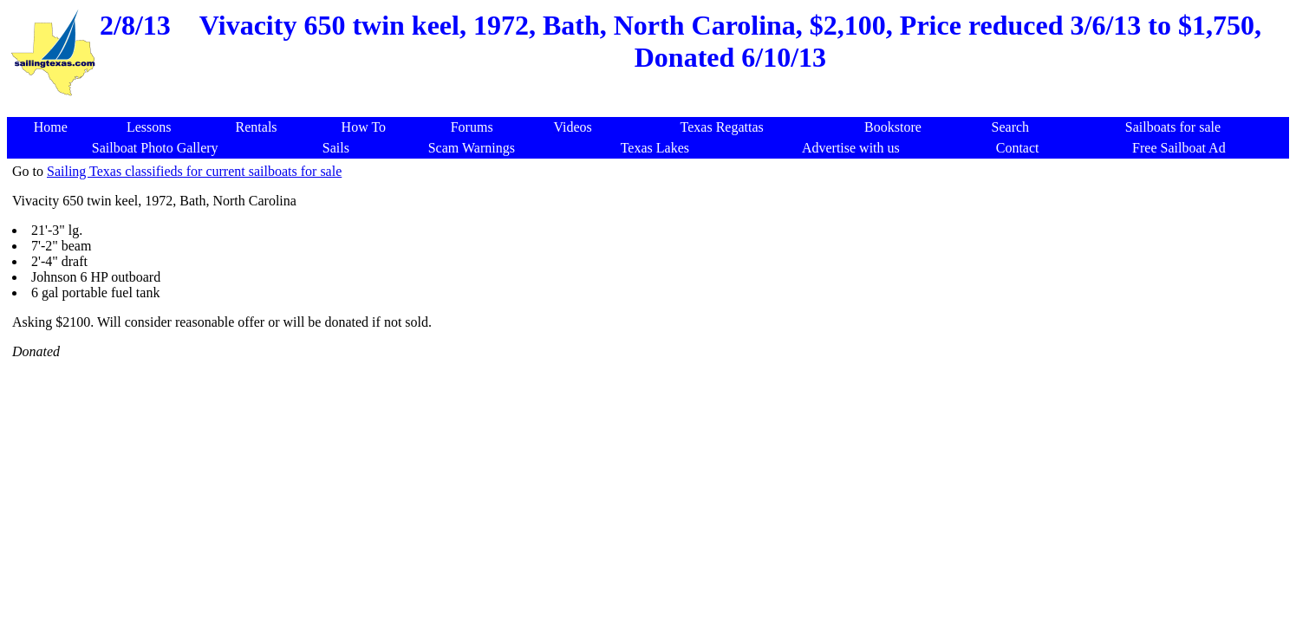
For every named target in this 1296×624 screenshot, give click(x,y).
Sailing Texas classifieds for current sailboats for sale (194, 171)
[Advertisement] (652, 107)
